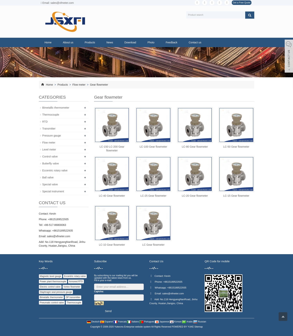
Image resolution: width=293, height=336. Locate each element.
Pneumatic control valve (52, 302)
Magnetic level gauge (50, 276)
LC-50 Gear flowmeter (236, 146)
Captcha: (99, 291)
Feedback (171, 42)
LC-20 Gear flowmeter (195, 195)
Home (48, 42)
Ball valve (48, 177)
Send (108, 311)
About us (68, 42)
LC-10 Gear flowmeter (112, 244)
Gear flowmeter (98, 84)
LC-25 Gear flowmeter (153, 195)
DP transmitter (73, 297)
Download (130, 42)
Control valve (50, 156)
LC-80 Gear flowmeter (195, 146)
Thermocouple (50, 114)
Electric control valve (50, 286)
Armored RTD (76, 281)
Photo (151, 42)
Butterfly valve (50, 163)
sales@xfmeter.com (58, 236)
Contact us (195, 42)
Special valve (50, 184)
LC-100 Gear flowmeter (153, 146)
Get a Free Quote (241, 2)
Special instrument (53, 191)
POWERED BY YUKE (183, 326)
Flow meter (79, 84)
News (109, 42)
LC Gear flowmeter (153, 244)
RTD (45, 121)
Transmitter (49, 128)
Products (90, 42)
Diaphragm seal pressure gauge (56, 292)
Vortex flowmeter (71, 286)
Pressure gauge (51, 135)
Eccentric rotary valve (55, 170)
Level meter (49, 149)
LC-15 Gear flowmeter (236, 195)
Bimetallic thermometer (55, 107)
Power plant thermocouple (53, 281)
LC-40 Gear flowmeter (112, 195)
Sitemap (198, 326)
